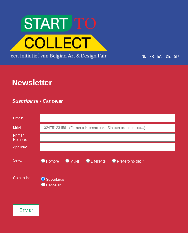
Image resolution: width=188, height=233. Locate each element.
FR (151, 56)
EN (160, 56)
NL (144, 56)
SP (176, 56)
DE (168, 56)
